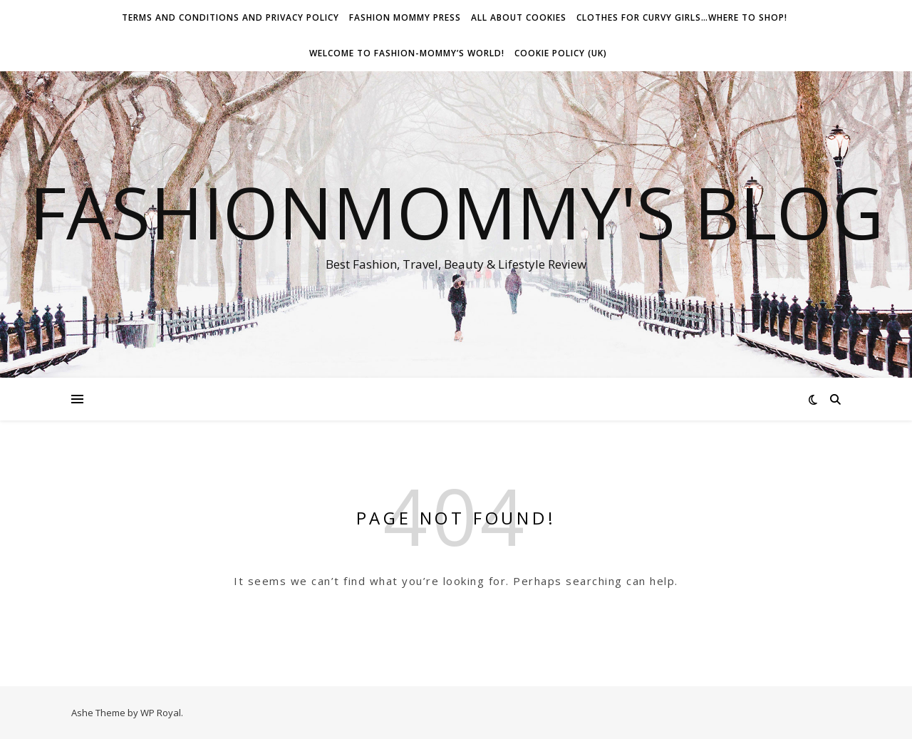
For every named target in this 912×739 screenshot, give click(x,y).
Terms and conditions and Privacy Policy (230, 17)
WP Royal (160, 712)
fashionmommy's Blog (456, 211)
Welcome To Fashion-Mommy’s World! (406, 53)
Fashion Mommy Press (405, 17)
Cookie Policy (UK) (560, 53)
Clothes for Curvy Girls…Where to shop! (681, 17)
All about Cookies (518, 17)
